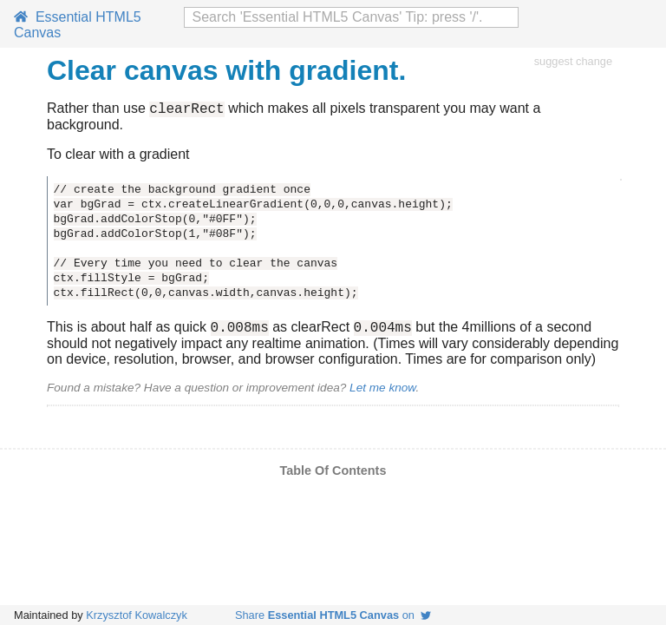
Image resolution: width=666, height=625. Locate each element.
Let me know (382, 392)
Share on (333, 615)
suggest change (573, 61)
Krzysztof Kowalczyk (136, 615)
